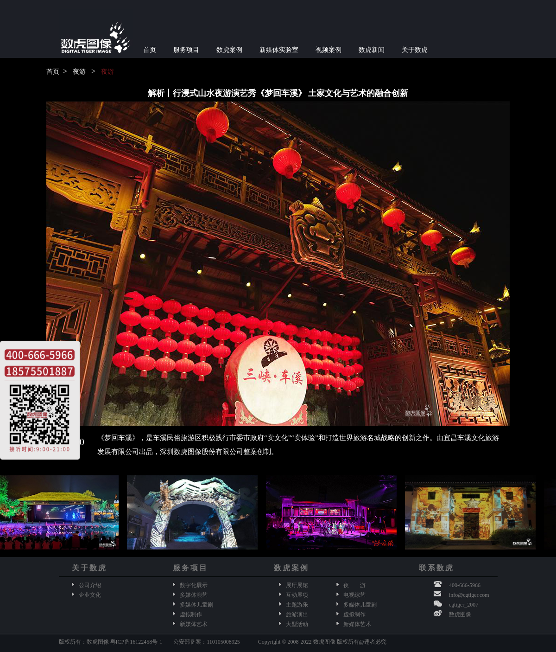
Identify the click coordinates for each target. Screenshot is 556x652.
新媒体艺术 (194, 624)
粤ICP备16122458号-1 (136, 642)
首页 (149, 49)
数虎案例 (229, 49)
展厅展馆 (297, 585)
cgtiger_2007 (463, 604)
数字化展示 (194, 585)
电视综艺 (354, 595)
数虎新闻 (372, 49)
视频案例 (328, 49)
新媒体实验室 (278, 49)
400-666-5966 (464, 585)
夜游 (79, 71)
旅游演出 (297, 614)
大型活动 (297, 624)
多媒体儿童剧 (196, 604)
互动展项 (297, 595)
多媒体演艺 (194, 595)
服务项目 (186, 49)
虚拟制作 (191, 614)
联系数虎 (436, 568)
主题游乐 (297, 604)
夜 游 (354, 585)
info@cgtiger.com (469, 595)
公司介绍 (90, 585)
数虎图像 (460, 614)
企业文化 (90, 595)
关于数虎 (415, 49)
